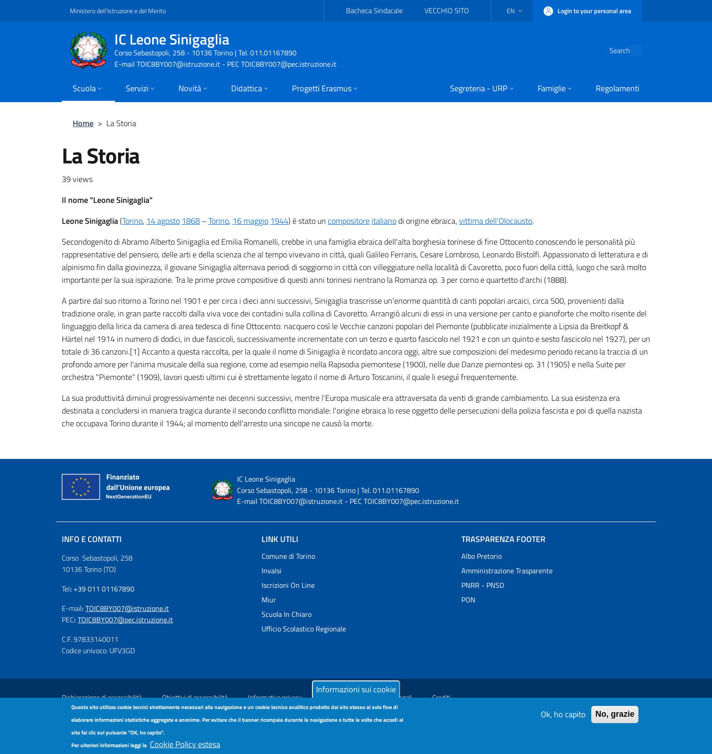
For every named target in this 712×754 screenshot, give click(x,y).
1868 (191, 221)
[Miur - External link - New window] (356, 599)
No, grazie (614, 719)
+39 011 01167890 (104, 588)
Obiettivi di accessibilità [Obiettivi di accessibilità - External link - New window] (194, 697)
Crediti (441, 697)
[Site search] (631, 50)
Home (83, 123)
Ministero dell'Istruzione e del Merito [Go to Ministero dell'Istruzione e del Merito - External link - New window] (118, 10)
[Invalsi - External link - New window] (356, 570)
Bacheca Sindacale (374, 10)
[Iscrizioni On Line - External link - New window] (356, 585)
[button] (516, 10)
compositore (349, 221)
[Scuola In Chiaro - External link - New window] (356, 614)
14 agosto (163, 221)
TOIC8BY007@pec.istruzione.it (125, 619)
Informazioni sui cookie (356, 694)
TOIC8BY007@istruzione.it (127, 608)
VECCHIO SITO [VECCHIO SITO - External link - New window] (447, 10)
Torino (132, 221)
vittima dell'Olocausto (495, 221)
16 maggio (250, 221)
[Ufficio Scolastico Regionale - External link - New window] (356, 628)
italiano (383, 221)
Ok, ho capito (563, 719)
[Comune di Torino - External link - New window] (356, 556)
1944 (279, 221)
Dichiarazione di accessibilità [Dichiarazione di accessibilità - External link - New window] (102, 697)
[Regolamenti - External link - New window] (617, 89)
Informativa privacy (275, 697)
